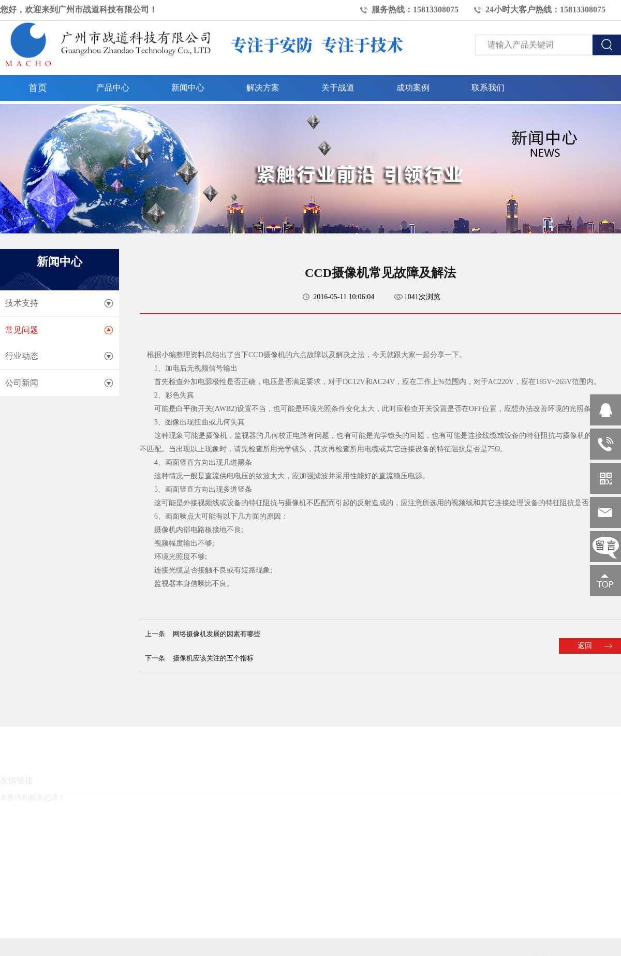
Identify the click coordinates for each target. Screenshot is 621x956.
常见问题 (21, 330)
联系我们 (488, 84)
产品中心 (112, 84)
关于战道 (337, 84)
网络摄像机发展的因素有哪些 (216, 634)
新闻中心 (187, 84)
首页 (37, 85)
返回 (585, 646)
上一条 (155, 634)
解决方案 (262, 84)
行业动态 (21, 355)
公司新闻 (21, 382)
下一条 (155, 658)
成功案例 (413, 84)
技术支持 (21, 303)
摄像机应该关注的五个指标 (213, 658)
